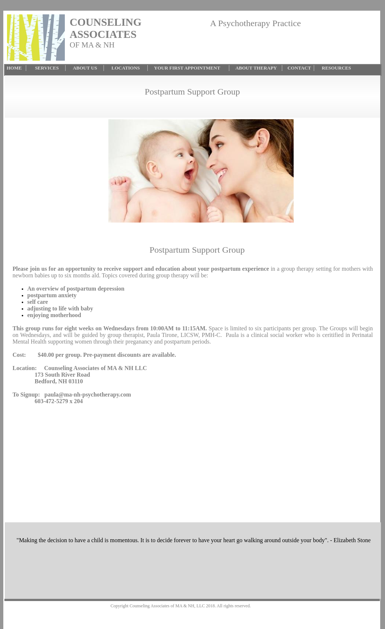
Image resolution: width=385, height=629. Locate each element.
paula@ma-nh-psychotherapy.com (88, 394)
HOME (14, 68)
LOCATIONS (125, 68)
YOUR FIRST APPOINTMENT (188, 68)
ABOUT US (85, 68)
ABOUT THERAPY (255, 68)
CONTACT (300, 68)
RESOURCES (335, 68)
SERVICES (48, 68)
